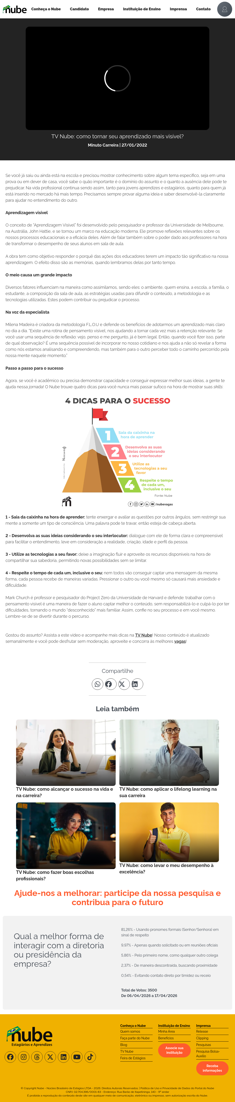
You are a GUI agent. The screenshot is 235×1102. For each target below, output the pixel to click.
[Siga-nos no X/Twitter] (50, 1057)
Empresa (106, 9)
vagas (180, 641)
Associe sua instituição (174, 1050)
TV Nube (143, 635)
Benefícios (165, 1038)
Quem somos (130, 1031)
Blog (123, 1045)
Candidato (79, 9)
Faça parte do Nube (135, 1038)
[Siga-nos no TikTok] (90, 1057)
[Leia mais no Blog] (66, 759)
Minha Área (166, 1031)
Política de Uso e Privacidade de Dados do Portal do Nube (177, 1088)
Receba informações (212, 1068)
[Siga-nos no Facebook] (10, 1057)
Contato (203, 9)
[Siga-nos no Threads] (37, 1057)
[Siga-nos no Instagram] (23, 1057)
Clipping (202, 1038)
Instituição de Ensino (142, 9)
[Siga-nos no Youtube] (77, 1057)
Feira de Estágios (132, 1058)
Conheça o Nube (46, 9)
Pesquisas (203, 1045)
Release (202, 1031)
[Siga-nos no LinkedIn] (63, 1057)
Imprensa (178, 9)
